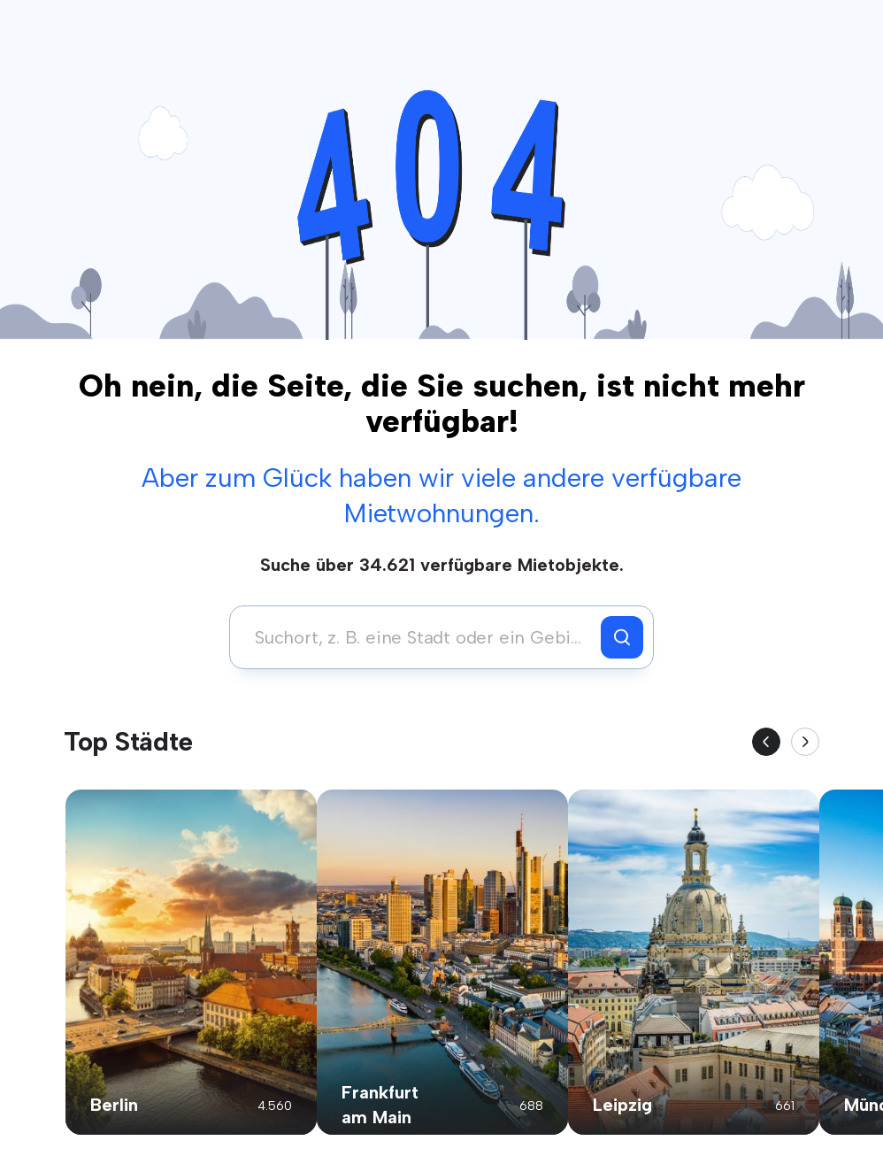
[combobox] (419, 637)
